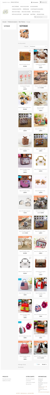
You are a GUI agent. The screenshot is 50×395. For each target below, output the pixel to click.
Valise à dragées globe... (24, 190)
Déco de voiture (16, 14)
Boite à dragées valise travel (40, 251)
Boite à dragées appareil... (25, 211)
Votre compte (30, 376)
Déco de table (16, 11)
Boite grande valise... (40, 211)
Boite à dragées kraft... (40, 190)
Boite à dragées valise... (40, 129)
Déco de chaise (26, 11)
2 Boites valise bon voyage (40, 86)
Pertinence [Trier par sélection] (38, 46)
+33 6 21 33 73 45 (14, 2)
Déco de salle (36, 11)
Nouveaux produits (7, 379)
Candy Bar (26, 14)
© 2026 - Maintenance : (21, 393)
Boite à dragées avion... (25, 149)
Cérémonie (26, 9)
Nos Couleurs (24, 6)
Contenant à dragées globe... (25, 86)
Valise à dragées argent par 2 (25, 271)
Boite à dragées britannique (40, 314)
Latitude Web (30, 393)
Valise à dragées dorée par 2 (40, 169)
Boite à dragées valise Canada (41, 293)
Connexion (28, 380)
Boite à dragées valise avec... (25, 107)
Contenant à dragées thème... (41, 65)
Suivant (44, 364)
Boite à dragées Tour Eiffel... (40, 356)
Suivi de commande (30, 379)
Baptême (32, 14)
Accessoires (34, 6)
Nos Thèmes (15, 6)
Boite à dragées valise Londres (25, 170)
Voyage (7, 26)
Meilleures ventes (6, 380)
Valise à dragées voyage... (25, 129)
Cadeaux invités (16, 9)
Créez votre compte (30, 382)
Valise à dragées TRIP (40, 149)
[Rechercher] (40, 17)
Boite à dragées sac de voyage (25, 357)
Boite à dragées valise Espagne (25, 315)
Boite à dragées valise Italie (25, 336)
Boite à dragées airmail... (24, 64)
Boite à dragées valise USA (25, 293)
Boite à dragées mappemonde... (40, 108)
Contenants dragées (37, 9)
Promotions (40, 14)
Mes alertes (28, 384)
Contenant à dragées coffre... (41, 272)
